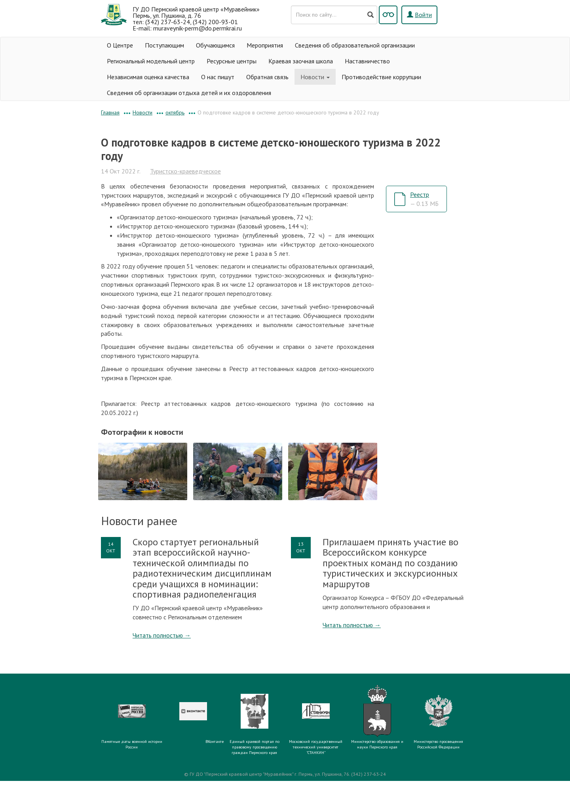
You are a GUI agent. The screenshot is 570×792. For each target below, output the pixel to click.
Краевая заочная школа (300, 61)
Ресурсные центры (231, 61)
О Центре (120, 45)
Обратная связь (267, 77)
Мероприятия (265, 45)
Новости (315, 77)
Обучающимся (215, 45)
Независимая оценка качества (148, 77)
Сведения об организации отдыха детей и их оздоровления (189, 93)
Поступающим (164, 45)
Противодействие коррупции (381, 77)
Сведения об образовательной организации (355, 45)
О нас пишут (217, 77)
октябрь (174, 112)
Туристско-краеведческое (185, 171)
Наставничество (367, 61)
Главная (110, 112)
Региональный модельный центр (151, 61)
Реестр (424, 199)
